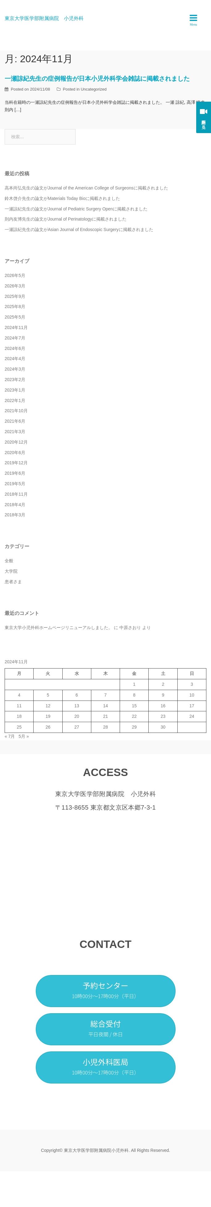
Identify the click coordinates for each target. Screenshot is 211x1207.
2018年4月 (15, 504)
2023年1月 (15, 390)
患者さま (13, 581)
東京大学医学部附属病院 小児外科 (44, 18)
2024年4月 (15, 358)
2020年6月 (15, 452)
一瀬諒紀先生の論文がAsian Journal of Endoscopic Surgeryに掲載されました (79, 229)
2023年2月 (15, 379)
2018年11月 (16, 494)
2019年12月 (16, 462)
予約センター (105, 990)
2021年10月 (16, 410)
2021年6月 (15, 421)
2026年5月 (15, 275)
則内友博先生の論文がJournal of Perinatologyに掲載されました (65, 219)
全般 (9, 560)
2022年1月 (15, 400)
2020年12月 (16, 442)
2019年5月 (15, 483)
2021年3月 (15, 431)
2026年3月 (15, 285)
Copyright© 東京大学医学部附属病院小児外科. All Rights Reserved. (105, 1150)
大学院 (11, 571)
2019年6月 (15, 473)
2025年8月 (15, 306)
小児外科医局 (105, 1066)
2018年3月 (15, 514)
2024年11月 (16, 327)
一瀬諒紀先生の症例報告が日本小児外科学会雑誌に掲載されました (97, 78)
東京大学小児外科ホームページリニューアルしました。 (59, 627)
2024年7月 (15, 337)
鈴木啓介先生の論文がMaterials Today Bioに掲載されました (62, 198)
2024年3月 (15, 369)
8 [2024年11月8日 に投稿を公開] (134, 695)
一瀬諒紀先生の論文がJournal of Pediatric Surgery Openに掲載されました (76, 208)
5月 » (24, 736)
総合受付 (105, 1028)
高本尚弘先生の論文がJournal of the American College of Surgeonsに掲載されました (86, 187)
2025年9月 (15, 296)
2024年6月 (15, 348)
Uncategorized (94, 89)
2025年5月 (15, 317)
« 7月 (10, 736)
